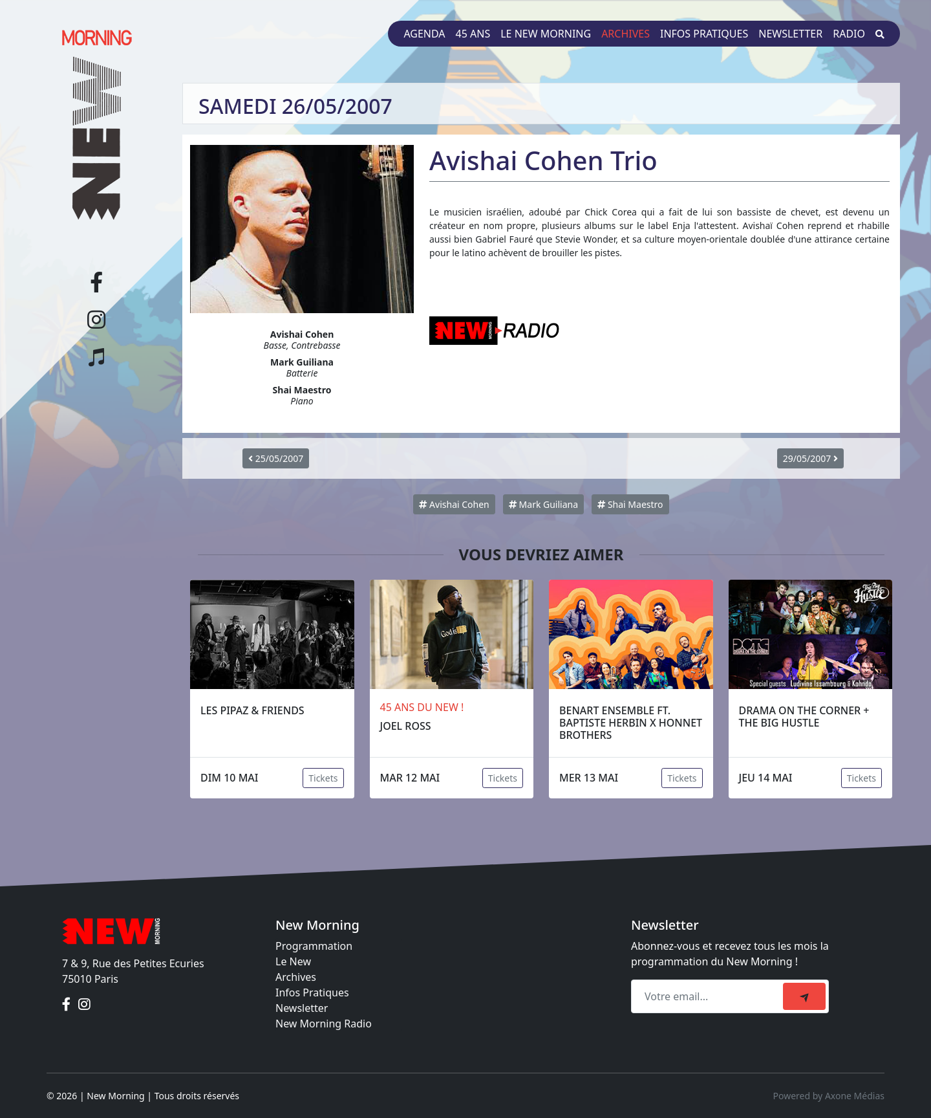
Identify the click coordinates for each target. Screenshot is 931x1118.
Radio (849, 34)
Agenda (424, 34)
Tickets (322, 778)
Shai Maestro (630, 504)
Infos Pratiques (312, 992)
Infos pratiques (704, 34)
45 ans (473, 34)
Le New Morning (545, 34)
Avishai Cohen (454, 504)
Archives (625, 34)
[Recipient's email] (709, 996)
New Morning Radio (323, 1023)
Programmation (313, 946)
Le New (293, 961)
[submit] (804, 996)
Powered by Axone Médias (828, 1096)
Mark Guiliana (543, 504)
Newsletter (790, 34)
